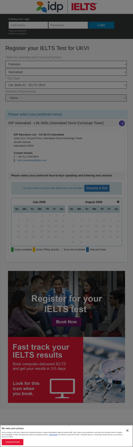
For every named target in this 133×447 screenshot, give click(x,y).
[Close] (127, 430)
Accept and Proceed (13, 442)
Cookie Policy (53, 435)
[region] (66, 436)
